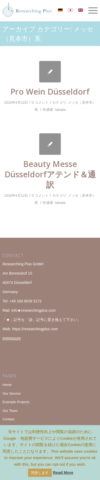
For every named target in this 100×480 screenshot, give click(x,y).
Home (7, 385)
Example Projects (15, 402)
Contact (8, 419)
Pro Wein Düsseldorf (50, 91)
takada (60, 110)
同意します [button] (40, 473)
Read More (63, 472)
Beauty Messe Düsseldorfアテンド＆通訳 (50, 174)
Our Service (11, 393)
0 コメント (40, 102)
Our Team (10, 411)
